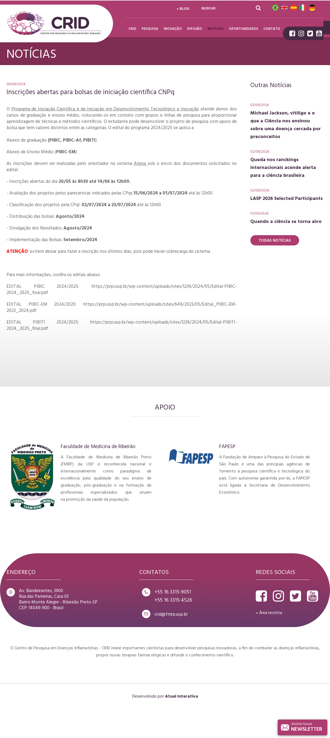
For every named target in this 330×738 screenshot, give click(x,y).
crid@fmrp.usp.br (171, 614)
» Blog (183, 9)
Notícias (216, 29)
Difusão (194, 29)
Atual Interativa (181, 696)
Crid (54, 23)
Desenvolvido (144, 696)
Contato (271, 29)
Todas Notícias (274, 240)
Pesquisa (150, 29)
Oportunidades (243, 29)
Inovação (173, 29)
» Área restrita (269, 612)
